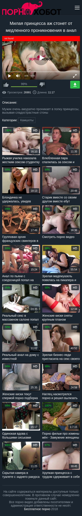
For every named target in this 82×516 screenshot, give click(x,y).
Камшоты (26, 120)
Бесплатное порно (37, 509)
